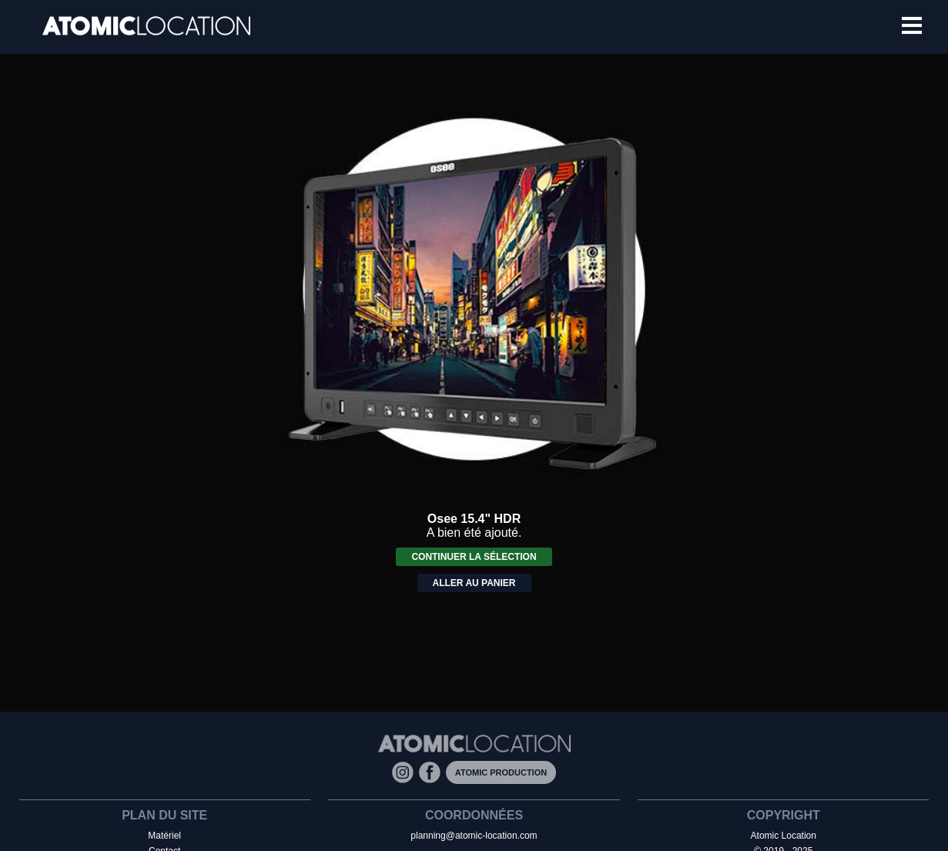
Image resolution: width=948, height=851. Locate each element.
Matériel (164, 835)
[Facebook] (432, 771)
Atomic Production (501, 772)
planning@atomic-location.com (473, 835)
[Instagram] (405, 771)
